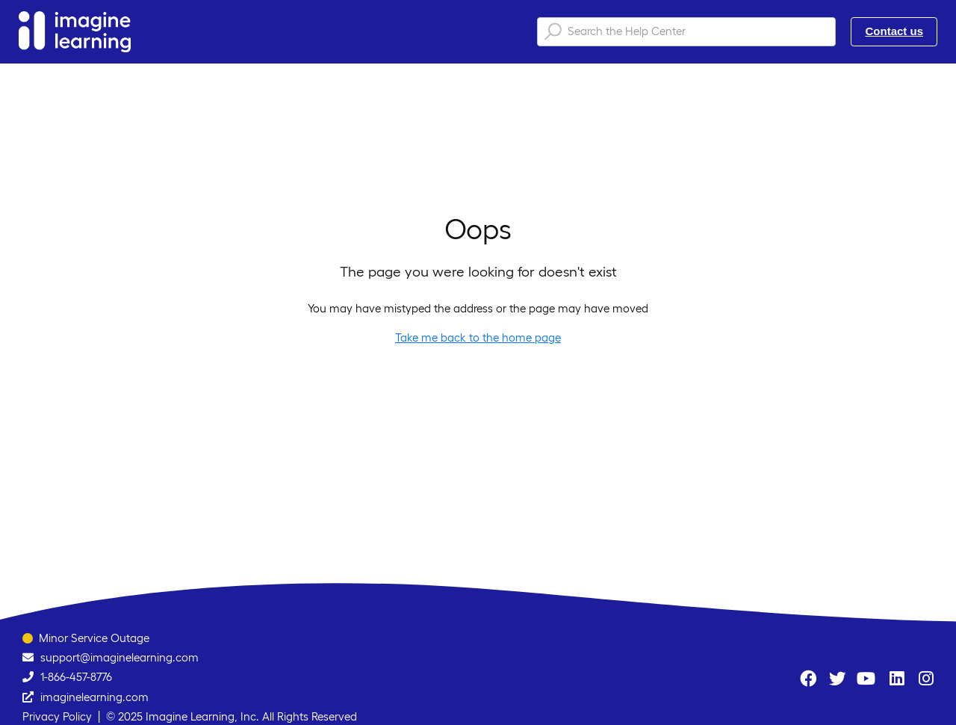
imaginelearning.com (94, 697)
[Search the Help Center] (686, 31)
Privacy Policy (57, 716)
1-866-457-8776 (76, 676)
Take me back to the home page (478, 337)
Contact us (894, 31)
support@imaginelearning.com (119, 657)
